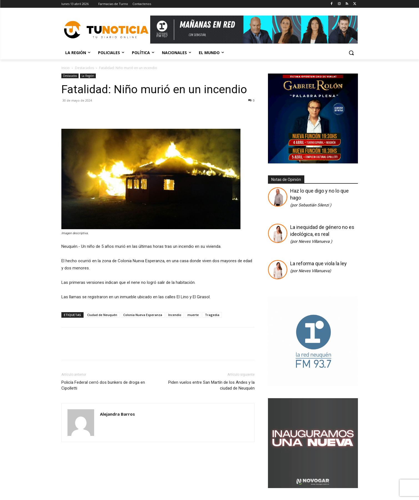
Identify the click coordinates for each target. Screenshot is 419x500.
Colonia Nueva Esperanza (142, 315)
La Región (88, 76)
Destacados (84, 67)
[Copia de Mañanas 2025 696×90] (254, 30)
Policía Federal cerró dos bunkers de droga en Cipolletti (103, 385)
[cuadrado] (313, 384)
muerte (193, 315)
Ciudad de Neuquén (102, 315)
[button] (351, 52)
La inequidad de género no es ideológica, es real (322, 234)
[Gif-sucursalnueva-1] (313, 486)
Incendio (174, 315)
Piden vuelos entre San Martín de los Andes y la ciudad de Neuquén (211, 385)
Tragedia (212, 315)
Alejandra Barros (117, 414)
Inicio (65, 67)
